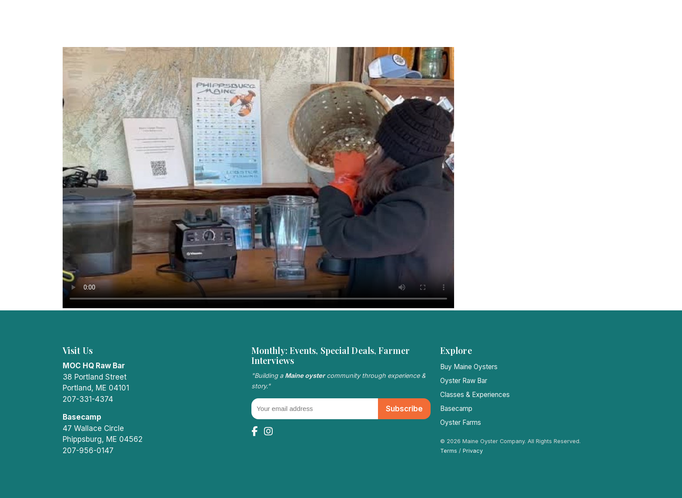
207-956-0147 (88, 450)
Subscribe (404, 408)
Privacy (473, 451)
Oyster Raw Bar (463, 381)
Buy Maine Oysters (469, 367)
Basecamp (456, 408)
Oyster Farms (460, 422)
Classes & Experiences (475, 394)
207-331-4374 (88, 399)
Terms (448, 451)
